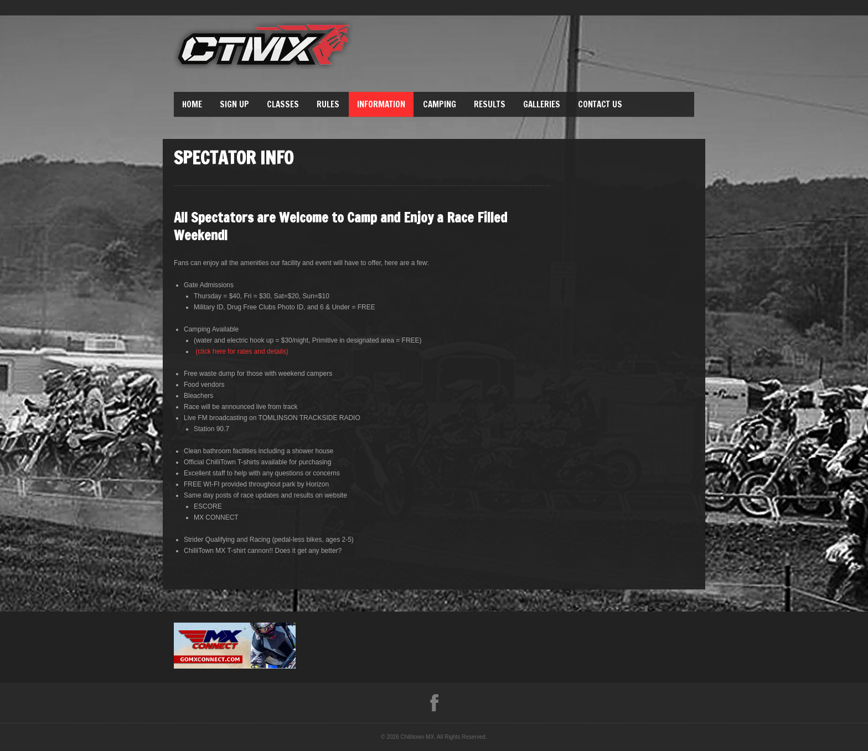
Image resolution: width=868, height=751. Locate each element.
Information (381, 104)
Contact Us (600, 104)
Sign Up (234, 104)
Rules (328, 104)
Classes (283, 104)
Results (489, 104)
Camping (439, 104)
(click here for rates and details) (241, 351)
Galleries (541, 104)
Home (192, 104)
